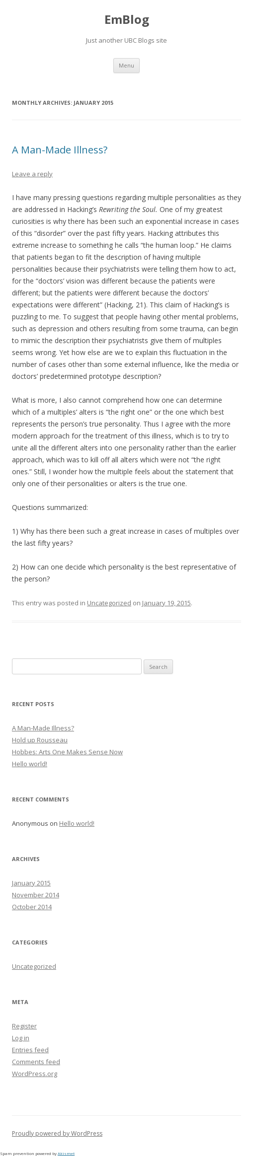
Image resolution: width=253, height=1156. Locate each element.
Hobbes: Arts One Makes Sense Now (67, 751)
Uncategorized (109, 602)
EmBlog (126, 19)
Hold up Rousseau (40, 739)
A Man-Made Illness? (59, 149)
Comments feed (36, 1061)
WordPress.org (34, 1073)
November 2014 (35, 894)
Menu (126, 65)
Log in (20, 1037)
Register (24, 1025)
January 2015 (31, 882)
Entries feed (30, 1049)
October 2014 (32, 906)
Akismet (66, 1153)
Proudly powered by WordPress (57, 1133)
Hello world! (29, 763)
